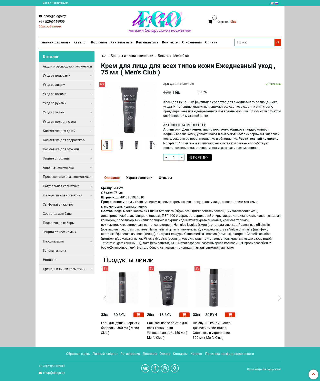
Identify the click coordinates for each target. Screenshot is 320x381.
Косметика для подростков (64, 140)
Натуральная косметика (61, 186)
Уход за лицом (54, 85)
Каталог (80, 42)
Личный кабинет (105, 354)
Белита (163, 56)
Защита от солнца (56, 158)
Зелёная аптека (54, 251)
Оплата (211, 42)
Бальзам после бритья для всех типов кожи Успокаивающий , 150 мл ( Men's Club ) (167, 330)
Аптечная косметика (58, 167)
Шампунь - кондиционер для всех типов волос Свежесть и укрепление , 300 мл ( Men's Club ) (212, 330)
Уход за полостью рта (59, 122)
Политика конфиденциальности (229, 354)
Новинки (49, 260)
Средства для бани (57, 214)
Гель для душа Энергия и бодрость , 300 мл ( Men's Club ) (120, 328)
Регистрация (130, 354)
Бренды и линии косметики (132, 56)
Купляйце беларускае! (264, 369)
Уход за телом (53, 112)
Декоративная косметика (62, 195)
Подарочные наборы (59, 223)
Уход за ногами (54, 94)
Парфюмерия (53, 241)
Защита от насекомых (59, 232)
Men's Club (181, 56)
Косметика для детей (59, 131)
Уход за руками (54, 103)
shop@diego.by (54, 16)
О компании (192, 42)
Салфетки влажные (58, 204)
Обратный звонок (50, 26)
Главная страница (55, 42)
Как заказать (121, 42)
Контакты (170, 42)
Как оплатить (147, 42)
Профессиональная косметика (66, 177)
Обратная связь (78, 354)
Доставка (99, 42)
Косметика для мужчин (61, 149)
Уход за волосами (56, 76)
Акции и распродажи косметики (67, 66)
